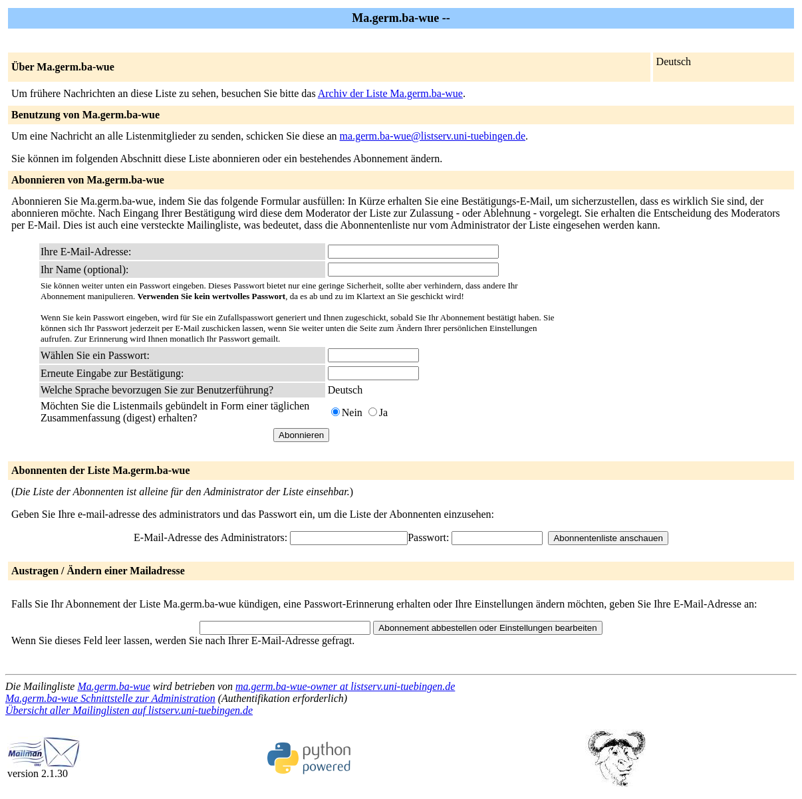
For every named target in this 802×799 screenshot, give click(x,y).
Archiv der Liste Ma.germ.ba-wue (390, 93)
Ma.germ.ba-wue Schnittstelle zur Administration (110, 698)
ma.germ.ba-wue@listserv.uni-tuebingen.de (432, 136)
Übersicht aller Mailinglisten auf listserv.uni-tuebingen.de (129, 710)
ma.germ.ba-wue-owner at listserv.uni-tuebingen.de (345, 686)
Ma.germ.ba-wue (113, 686)
